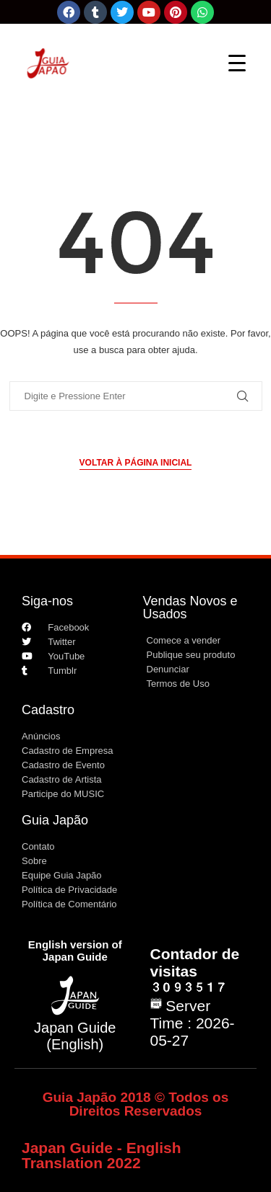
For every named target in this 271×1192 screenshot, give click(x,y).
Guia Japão (55, 820)
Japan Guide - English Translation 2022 (101, 1155)
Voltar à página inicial (135, 463)
